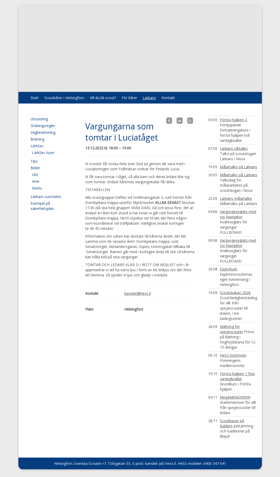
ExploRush (228, 269)
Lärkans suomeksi (46, 196)
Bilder (35, 167)
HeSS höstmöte (233, 355)
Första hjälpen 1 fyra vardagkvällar (237, 376)
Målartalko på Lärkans (238, 166)
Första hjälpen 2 (233, 119)
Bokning (37, 139)
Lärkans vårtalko (234, 148)
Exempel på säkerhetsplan (42, 206)
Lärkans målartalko (236, 198)
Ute (35, 174)
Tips (34, 161)
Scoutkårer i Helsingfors (64, 97)
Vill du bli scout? (103, 97)
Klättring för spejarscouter (231, 329)
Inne (35, 181)
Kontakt (168, 97)
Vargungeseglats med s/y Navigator (238, 214)
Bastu (37, 188)
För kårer (129, 97)
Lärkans (149, 97)
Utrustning (39, 118)
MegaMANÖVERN (235, 397)
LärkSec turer (43, 152)
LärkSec (37, 145)
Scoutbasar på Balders (232, 423)
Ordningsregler (43, 125)
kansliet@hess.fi (137, 293)
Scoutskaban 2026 (235, 292)
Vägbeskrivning (43, 132)
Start (35, 97)
